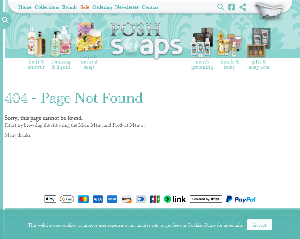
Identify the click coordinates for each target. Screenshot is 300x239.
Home (25, 7)
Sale (84, 7)
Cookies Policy (202, 225)
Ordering (102, 7)
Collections (47, 7)
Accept (259, 225)
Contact (150, 7)
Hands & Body (230, 49)
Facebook (232, 7)
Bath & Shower (36, 48)
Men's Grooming (202, 48)
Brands (69, 7)
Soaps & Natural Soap (89, 46)
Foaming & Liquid (61, 47)
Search (221, 7)
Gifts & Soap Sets (259, 48)
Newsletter (127, 7)
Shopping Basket (269, 11)
